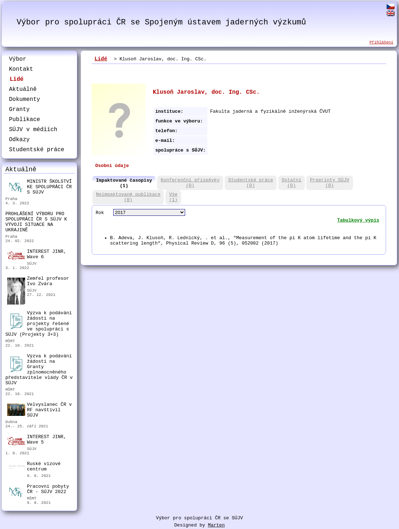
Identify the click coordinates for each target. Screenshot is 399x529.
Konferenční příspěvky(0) (190, 182)
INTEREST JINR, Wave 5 (36, 440)
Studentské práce (36, 150)
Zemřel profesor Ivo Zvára (38, 282)
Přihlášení (381, 42)
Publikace (24, 119)
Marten (216, 525)
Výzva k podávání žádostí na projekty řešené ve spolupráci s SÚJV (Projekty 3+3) (38, 323)
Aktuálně (23, 89)
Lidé (16, 79)
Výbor (17, 59)
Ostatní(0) (292, 182)
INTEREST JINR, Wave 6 (36, 254)
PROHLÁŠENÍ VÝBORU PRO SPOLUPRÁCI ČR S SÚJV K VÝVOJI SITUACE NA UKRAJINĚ (36, 222)
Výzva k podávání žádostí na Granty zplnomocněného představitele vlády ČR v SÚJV (39, 369)
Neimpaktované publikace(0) (128, 197)
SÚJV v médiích (33, 129)
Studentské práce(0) (250, 182)
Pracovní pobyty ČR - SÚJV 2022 (38, 490)
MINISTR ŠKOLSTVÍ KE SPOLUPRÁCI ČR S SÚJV (39, 187)
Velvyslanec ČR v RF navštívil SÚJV (39, 410)
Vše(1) (173, 197)
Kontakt (21, 69)
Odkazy (19, 139)
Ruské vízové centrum (34, 467)
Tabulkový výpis (358, 220)
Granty (19, 109)
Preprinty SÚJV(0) (329, 182)
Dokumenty (24, 99)
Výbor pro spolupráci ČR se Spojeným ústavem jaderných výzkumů (161, 22)
